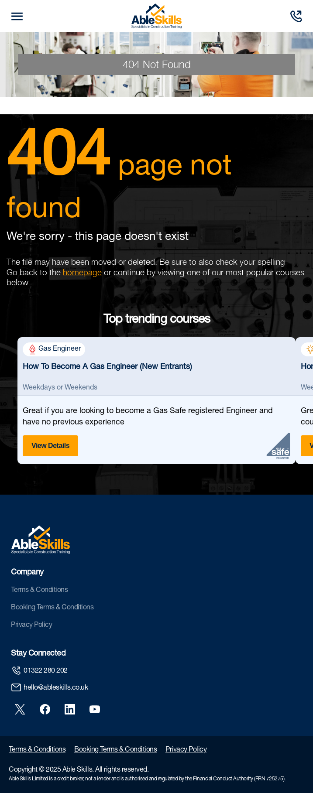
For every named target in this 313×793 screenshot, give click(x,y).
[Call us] (295, 16)
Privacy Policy (31, 625)
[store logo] (156, 16)
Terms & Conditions (39, 590)
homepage (82, 272)
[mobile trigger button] (17, 16)
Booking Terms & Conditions (52, 608)
